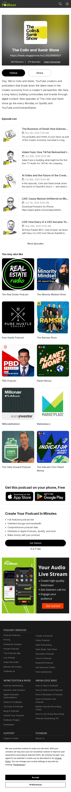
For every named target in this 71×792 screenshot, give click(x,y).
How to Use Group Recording (49, 706)
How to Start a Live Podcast (48, 685)
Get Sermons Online (45, 663)
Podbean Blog (42, 735)
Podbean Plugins (11, 712)
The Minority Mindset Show (51, 290)
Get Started (35, 538)
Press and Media (43, 744)
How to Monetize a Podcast (48, 690)
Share (40, 73)
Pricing (7, 635)
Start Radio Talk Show (46, 645)
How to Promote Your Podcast (49, 695)
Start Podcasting (43, 640)
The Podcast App (11, 649)
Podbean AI (9, 667)
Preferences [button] (42, 764)
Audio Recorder (11, 658)
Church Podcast (43, 654)
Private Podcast (11, 644)
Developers (9, 717)
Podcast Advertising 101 (47, 711)
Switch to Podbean (12, 695)
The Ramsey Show (46, 333)
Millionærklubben (10, 419)
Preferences (35, 785)
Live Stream (9, 653)
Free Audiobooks (43, 667)
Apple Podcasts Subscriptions (17, 690)
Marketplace (43, 419)
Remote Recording (12, 662)
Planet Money (44, 376)
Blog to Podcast (11, 703)
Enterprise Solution (12, 640)
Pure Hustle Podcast (12, 333)
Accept (35, 777)
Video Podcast (42, 636)
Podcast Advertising (13, 681)
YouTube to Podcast (13, 699)
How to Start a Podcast (46, 681)
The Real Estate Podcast (15, 290)
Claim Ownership (51, 62)
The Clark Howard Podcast (16, 462)
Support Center (10, 731)
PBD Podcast (9, 376)
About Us (40, 731)
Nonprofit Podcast (44, 658)
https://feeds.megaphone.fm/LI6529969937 (35, 55)
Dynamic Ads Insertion (14, 685)
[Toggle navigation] (67, 3)
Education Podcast (44, 649)
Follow (13, 73)
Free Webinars (10, 740)
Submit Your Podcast (13, 708)
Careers (39, 740)
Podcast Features (11, 631)
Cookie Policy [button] (36, 761)
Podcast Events (11, 744)
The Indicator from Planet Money (50, 464)
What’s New (9, 735)
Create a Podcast (43, 631)
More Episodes (35, 239)
